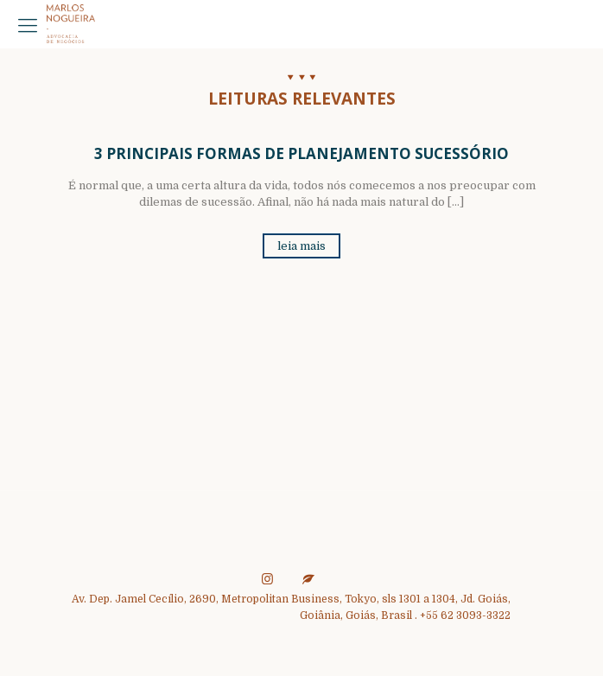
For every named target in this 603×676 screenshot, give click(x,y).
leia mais (301, 245)
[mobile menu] (27, 26)
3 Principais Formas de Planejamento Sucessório (301, 153)
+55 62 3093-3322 (465, 615)
